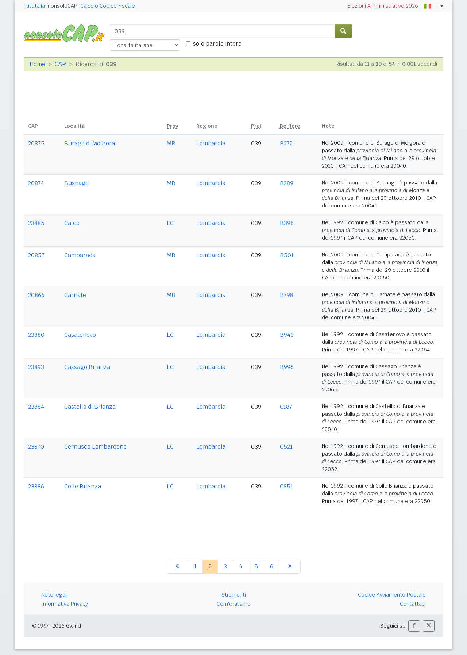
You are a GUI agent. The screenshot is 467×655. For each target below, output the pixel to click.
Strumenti (233, 594)
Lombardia (210, 143)
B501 (287, 255)
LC (170, 223)
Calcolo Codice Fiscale (107, 6)
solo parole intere (217, 43)
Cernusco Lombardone (95, 446)
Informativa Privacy (64, 604)
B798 (286, 295)
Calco (72, 223)
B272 (286, 143)
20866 (36, 295)
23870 (36, 446)
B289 (286, 183)
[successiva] (290, 567)
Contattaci (413, 604)
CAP (60, 64)
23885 (36, 223)
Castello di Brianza (90, 407)
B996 (287, 367)
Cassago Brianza (87, 367)
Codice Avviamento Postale (392, 594)
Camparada (80, 255)
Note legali (54, 594)
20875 (36, 143)
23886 (36, 486)
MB (171, 143)
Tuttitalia (34, 6)
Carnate (75, 295)
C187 (286, 407)
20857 (36, 255)
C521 (286, 446)
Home (37, 64)
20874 (36, 183)
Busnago (76, 183)
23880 (36, 335)
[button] (414, 626)
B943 (287, 335)
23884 (36, 407)
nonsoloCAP (62, 6)
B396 (287, 223)
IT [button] (431, 6)
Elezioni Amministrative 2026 (382, 6)
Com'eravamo (234, 604)
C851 (286, 486)
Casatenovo (80, 335)
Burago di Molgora (89, 143)
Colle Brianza (82, 486)
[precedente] (177, 567)
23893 (36, 367)
